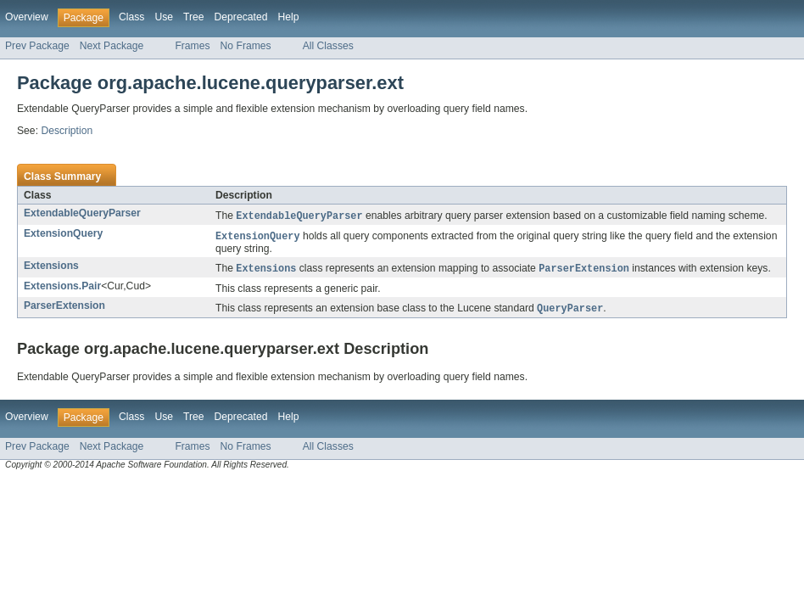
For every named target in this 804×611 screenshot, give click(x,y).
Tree (193, 17)
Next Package (112, 46)
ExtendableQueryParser (82, 213)
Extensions (51, 267)
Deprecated (241, 17)
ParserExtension (64, 308)
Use (163, 17)
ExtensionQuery (63, 234)
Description (66, 131)
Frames (192, 46)
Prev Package (37, 46)
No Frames (246, 46)
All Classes (328, 46)
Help (288, 17)
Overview (26, 17)
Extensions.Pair (62, 288)
